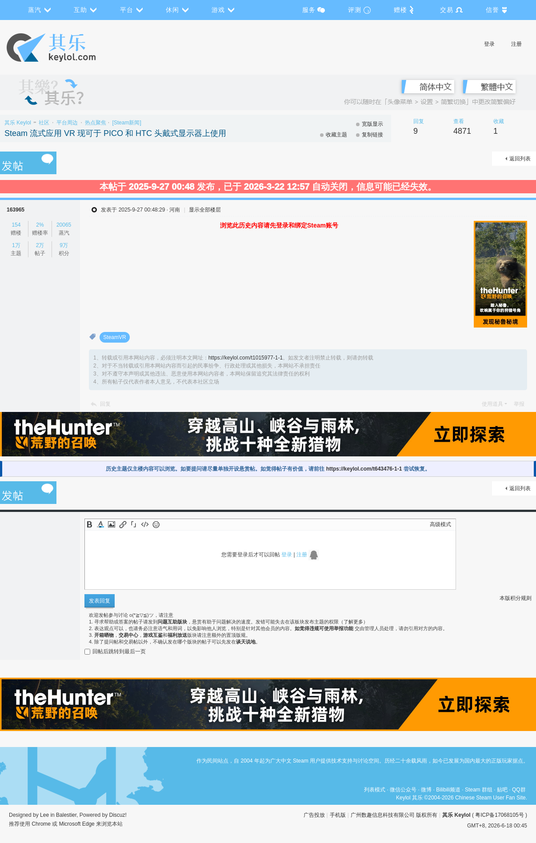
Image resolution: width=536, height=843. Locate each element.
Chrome (41, 824)
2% (40, 225)
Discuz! (118, 815)
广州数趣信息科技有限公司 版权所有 (394, 815)
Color (100, 524)
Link (122, 524)
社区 (44, 123)
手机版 (338, 815)
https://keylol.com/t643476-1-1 (364, 469)
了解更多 (353, 621)
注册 (516, 44)
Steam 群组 (478, 790)
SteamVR (114, 337)
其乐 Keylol (17, 123)
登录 (489, 44)
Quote (133, 524)
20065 (63, 225)
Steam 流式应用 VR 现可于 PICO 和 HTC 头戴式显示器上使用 (115, 133)
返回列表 (520, 159)
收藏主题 (336, 135)
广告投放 (314, 815)
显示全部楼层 (205, 210)
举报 (519, 404)
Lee (44, 815)
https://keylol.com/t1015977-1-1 (245, 358)
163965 (15, 210)
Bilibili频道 (448, 790)
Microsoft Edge (77, 824)
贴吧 (502, 790)
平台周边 (67, 123)
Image (111, 524)
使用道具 (492, 404)
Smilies (156, 524)
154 (16, 225)
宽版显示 (372, 124)
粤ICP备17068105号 (499, 815)
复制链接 (372, 135)
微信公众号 (403, 790)
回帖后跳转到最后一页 (115, 651)
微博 (426, 790)
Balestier (66, 815)
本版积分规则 (516, 598)
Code (144, 524)
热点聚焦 (95, 123)
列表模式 (374, 790)
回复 (105, 404)
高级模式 (440, 524)
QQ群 (519, 790)
